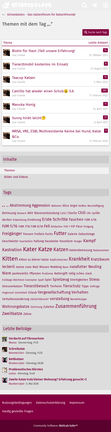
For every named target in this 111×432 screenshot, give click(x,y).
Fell (47, 226)
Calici (63, 213)
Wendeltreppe (78, 299)
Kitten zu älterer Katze (34, 259)
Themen (9, 170)
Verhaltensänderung (15, 299)
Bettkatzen (16, 359)
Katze (45, 249)
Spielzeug (61, 279)
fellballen (56, 226)
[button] (105, 5)
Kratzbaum (100, 259)
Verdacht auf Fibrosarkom (26, 338)
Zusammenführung (75, 306)
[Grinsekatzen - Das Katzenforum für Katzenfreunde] (26, 5)
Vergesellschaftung (54, 292)
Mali (35, 267)
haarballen (26, 241)
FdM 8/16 (37, 226)
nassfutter (78, 266)
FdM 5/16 (9, 226)
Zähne (27, 314)
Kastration (12, 249)
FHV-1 (66, 226)
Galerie (72, 234)
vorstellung (59, 298)
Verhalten (80, 292)
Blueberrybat (16, 363)
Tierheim (56, 286)
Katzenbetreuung (80, 250)
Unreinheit (21, 292)
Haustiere (66, 241)
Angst (73, 206)
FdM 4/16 (90, 220)
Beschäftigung (95, 205)
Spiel (48, 280)
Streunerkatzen (12, 286)
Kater (30, 249)
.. (3, 204)
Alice (65, 206)
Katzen (60, 249)
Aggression (41, 205)
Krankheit (79, 259)
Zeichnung (36, 306)
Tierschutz (72, 286)
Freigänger (12, 233)
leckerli (8, 266)
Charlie (72, 213)
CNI (89, 213)
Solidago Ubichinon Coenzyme (19, 279)
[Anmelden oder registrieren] (95, 5)
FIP (73, 226)
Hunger (78, 241)
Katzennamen (101, 250)
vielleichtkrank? (39, 299)
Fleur (79, 226)
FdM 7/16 (24, 226)
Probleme (47, 273)
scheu (80, 273)
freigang (88, 226)
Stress (94, 279)
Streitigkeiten (79, 280)
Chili (82, 212)
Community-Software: (55, 425)
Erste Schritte (55, 219)
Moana (13, 342)
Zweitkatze (12, 313)
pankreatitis (20, 273)
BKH (30, 213)
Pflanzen (35, 273)
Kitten (10, 258)
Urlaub (32, 292)
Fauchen (76, 219)
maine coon (24, 267)
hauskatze (51, 241)
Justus (12, 373)
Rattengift (60, 273)
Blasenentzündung (46, 213)
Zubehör (48, 307)
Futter (60, 233)
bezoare (21, 213)
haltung (39, 241)
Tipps (85, 286)
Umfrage (95, 286)
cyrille (96, 213)
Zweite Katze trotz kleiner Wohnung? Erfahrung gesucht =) (48, 379)
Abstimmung (20, 205)
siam (88, 273)
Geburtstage (86, 234)
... (7, 205)
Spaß (41, 279)
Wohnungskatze (15, 306)
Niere (6, 273)
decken (7, 220)
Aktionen (56, 205)
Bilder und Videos (16, 177)
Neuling (94, 266)
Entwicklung (19, 219)
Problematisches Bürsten (26, 369)
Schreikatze (17, 349)
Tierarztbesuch (36, 286)
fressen (28, 234)
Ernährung (34, 220)
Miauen (44, 267)
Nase (66, 267)
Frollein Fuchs (43, 234)
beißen (82, 205)
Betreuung (9, 213)
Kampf (89, 240)
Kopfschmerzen (59, 259)
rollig (72, 273)
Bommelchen (16, 352)
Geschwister (10, 241)
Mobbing (56, 267)
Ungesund (8, 292)
